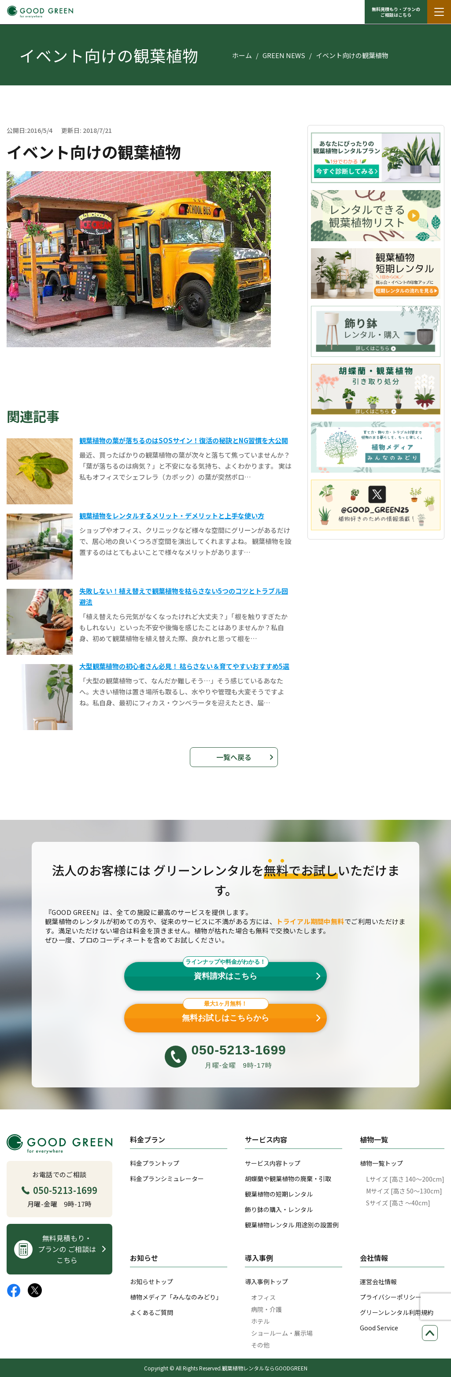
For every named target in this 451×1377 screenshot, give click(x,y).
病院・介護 (266, 1309)
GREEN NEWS (283, 55)
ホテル (260, 1321)
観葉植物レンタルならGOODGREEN (264, 1368)
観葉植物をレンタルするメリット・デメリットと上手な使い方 (171, 515)
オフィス (263, 1297)
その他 (260, 1344)
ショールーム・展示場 (282, 1333)
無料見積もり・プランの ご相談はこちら (396, 12)
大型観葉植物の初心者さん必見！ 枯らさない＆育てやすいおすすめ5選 (184, 666)
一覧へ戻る (233, 757)
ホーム (242, 55)
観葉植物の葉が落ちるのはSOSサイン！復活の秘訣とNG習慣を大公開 (183, 440)
